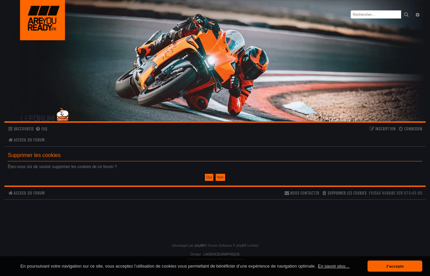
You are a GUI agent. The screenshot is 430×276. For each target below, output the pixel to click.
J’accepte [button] (395, 266)
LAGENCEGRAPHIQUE (222, 254)
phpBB (200, 245)
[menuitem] (41, 129)
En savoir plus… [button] (334, 266)
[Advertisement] (215, 218)
